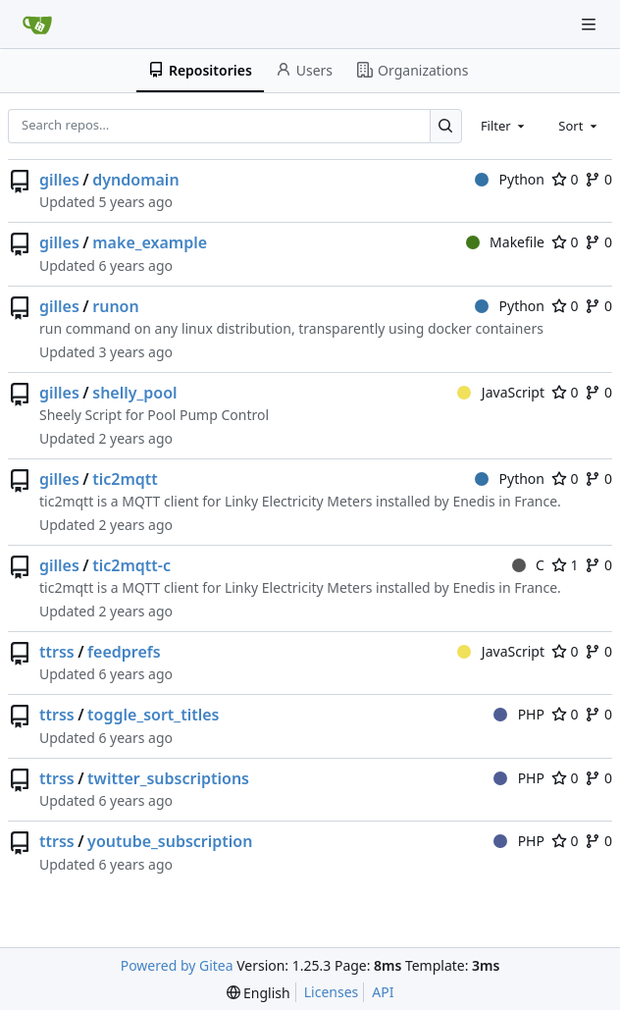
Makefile (505, 242)
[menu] (258, 992)
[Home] (37, 24)
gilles (59, 179)
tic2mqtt (125, 479)
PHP (518, 714)
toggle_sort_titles (153, 714)
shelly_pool (134, 392)
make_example (149, 242)
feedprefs (124, 652)
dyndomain (135, 179)
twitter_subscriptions (168, 778)
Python (509, 179)
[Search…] (446, 126)
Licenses (331, 992)
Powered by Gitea (177, 965)
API (382, 992)
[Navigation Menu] (590, 24)
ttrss (57, 652)
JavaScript (500, 392)
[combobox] (504, 125)
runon (115, 306)
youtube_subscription (169, 841)
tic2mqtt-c (131, 565)
